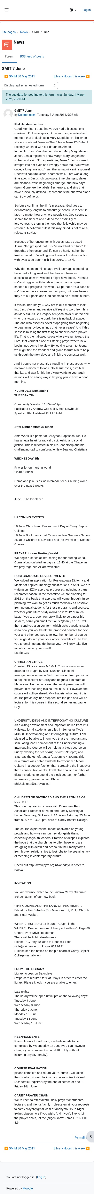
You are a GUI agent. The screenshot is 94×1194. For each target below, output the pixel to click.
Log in (87, 10)
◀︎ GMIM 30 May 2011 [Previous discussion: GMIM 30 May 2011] (19, 76)
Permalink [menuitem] (81, 1137)
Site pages (9, 32)
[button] (73, 10)
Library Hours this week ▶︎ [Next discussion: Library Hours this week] (72, 76)
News (24, 32)
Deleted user (26, 115)
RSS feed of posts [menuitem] (32, 56)
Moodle (28, 1188)
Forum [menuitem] (9, 56)
